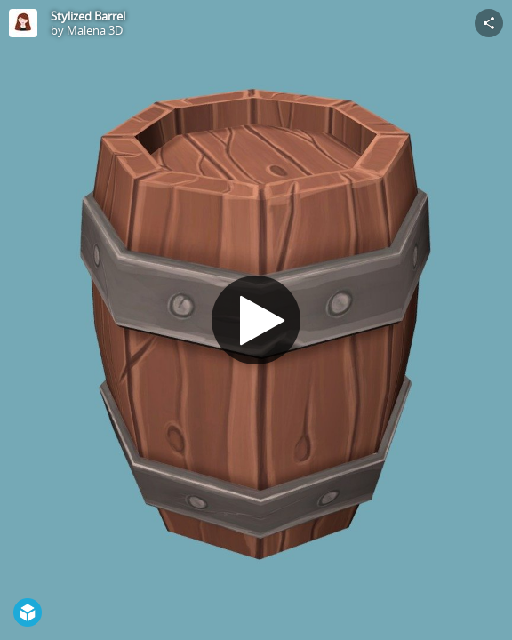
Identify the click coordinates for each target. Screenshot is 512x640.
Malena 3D (95, 30)
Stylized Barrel (88, 16)
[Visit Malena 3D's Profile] (23, 23)
